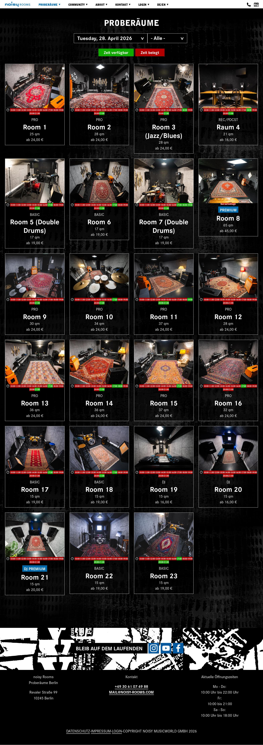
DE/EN (160, 6)
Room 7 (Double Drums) (163, 225)
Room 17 (35, 489)
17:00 (50, 109)
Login (141, 6)
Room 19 (164, 489)
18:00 (55, 109)
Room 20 (228, 489)
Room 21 (35, 577)
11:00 (18, 109)
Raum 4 (228, 126)
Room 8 (228, 218)
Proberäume (47, 6)
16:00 (44, 109)
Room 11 (164, 316)
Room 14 (99, 402)
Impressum (101, 731)
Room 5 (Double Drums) (34, 225)
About (99, 6)
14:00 (34, 109)
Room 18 (99, 489)
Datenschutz (78, 731)
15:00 (39, 109)
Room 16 (228, 402)
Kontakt (120, 6)
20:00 (32, 113)
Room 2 (99, 126)
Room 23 (164, 575)
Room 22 (99, 575)
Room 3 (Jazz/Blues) (163, 130)
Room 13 (35, 402)
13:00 (28, 109)
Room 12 (228, 316)
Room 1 (35, 126)
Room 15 (164, 402)
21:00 (37, 113)
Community (75, 6)
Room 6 (99, 221)
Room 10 (99, 316)
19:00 (61, 109)
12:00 (23, 109)
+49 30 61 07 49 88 (131, 686)
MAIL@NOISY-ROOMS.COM (131, 692)
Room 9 (35, 316)
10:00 (12, 109)
